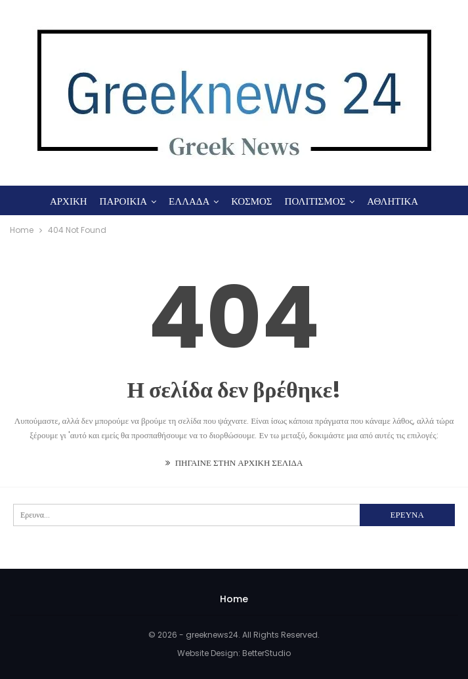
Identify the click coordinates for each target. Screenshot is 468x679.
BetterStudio (266, 653)
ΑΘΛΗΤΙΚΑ (392, 201)
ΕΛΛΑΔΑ (189, 201)
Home (234, 599)
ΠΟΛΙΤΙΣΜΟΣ (315, 201)
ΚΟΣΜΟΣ (251, 201)
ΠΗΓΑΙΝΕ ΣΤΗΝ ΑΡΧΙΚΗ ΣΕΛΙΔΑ (234, 463)
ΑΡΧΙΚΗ (68, 201)
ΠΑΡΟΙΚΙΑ (124, 201)
